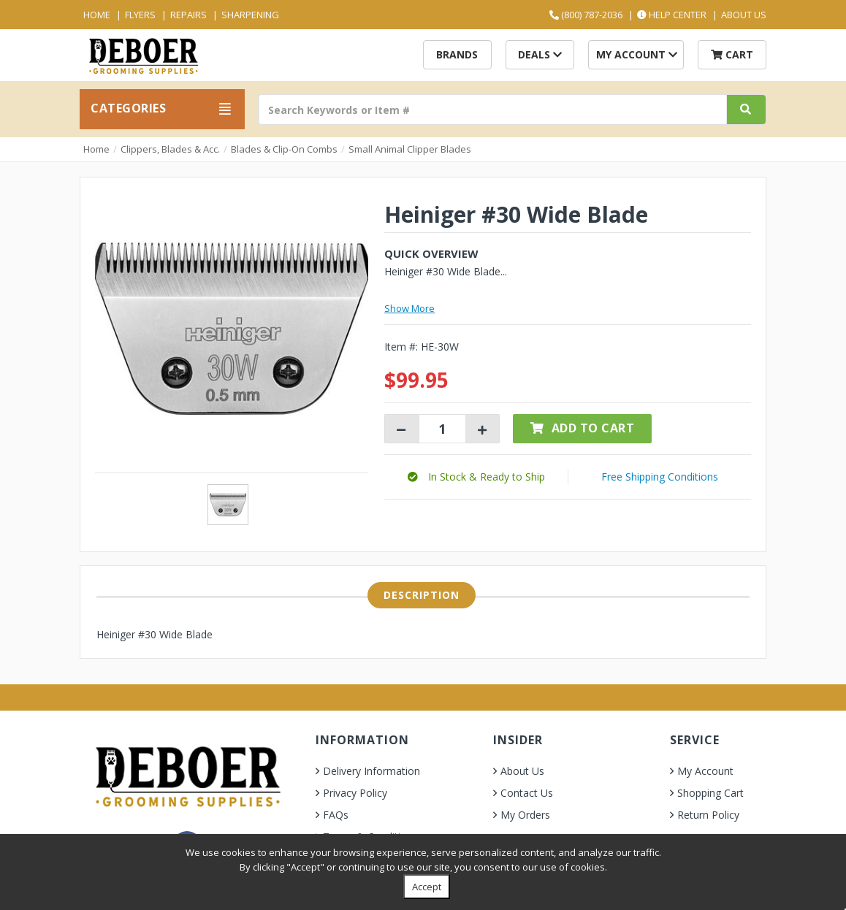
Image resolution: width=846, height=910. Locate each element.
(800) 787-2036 (585, 14)
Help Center (671, 14)
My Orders (525, 815)
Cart (732, 54)
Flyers (140, 14)
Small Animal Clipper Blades (409, 149)
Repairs (188, 14)
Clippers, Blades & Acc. (170, 149)
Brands (457, 54)
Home (96, 14)
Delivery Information (371, 771)
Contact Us (526, 793)
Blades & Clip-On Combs (284, 149)
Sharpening (250, 14)
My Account (636, 54)
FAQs (335, 815)
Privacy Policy (355, 793)
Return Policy (708, 815)
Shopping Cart (710, 793)
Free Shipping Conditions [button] (659, 476)
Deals (540, 54)
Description (422, 595)
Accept (426, 886)
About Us (743, 14)
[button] (476, 476)
